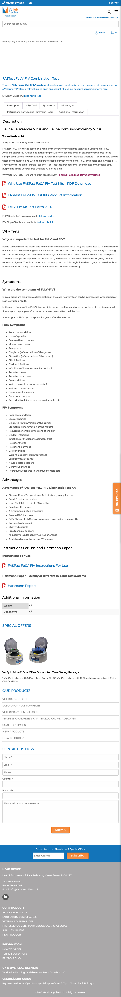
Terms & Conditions (14, 953)
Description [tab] (13, 105)
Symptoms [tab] (49, 105)
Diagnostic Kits (18, 41)
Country (7, 778)
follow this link (47, 216)
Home (5, 41)
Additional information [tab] (71, 112)
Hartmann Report (22, 586)
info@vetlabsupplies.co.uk (24, 889)
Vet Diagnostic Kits (16, 699)
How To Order (13, 738)
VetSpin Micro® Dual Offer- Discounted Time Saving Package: (41, 672)
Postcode (8, 790)
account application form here (90, 89)
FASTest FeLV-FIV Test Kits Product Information (45, 195)
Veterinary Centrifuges (20, 712)
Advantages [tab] (67, 105)
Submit (60, 829)
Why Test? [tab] (31, 105)
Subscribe (78, 855)
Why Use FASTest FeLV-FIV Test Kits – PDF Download (49, 183)
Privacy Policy (11, 958)
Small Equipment (14, 725)
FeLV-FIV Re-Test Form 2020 (30, 207)
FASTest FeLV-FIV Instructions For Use (38, 566)
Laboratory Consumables (21, 705)
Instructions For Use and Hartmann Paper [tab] (30, 112)
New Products (13, 731)
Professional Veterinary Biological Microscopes (39, 718)
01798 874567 (15, 2)
